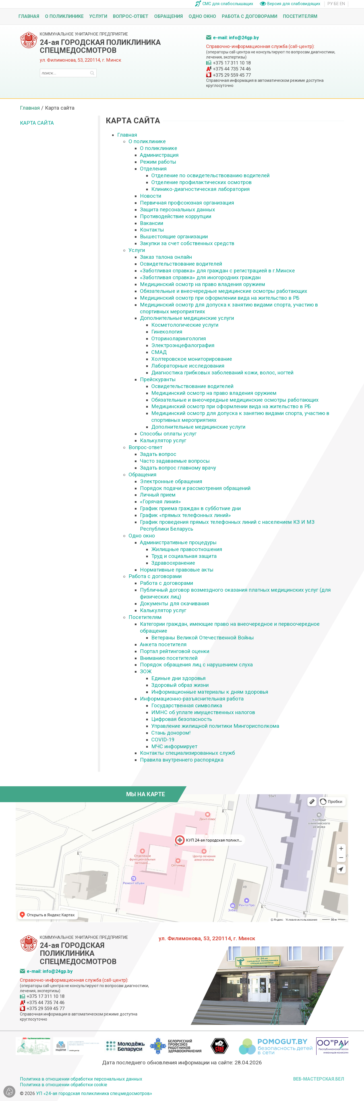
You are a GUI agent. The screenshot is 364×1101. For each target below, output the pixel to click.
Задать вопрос (158, 454)
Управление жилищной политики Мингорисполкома (215, 726)
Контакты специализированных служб (187, 753)
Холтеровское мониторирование (191, 359)
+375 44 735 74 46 (232, 69)
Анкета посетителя (163, 644)
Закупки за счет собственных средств (187, 243)
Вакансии (151, 223)
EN (342, 3)
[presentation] (22, 1046)
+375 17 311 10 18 (232, 63)
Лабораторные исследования (187, 366)
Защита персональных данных (177, 209)
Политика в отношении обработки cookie (63, 1084)
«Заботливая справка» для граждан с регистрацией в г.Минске (217, 271)
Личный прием (157, 495)
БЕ (336, 3)
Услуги (98, 16)
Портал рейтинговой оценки (174, 651)
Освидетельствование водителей (181, 264)
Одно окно (202, 16)
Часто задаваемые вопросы (175, 461)
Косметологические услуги (184, 325)
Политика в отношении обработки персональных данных (81, 1079)
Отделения (153, 169)
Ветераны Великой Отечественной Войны (202, 638)
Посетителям (300, 16)
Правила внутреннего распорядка (182, 760)
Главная (28, 16)
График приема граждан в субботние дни (190, 508)
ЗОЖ (146, 671)
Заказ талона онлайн (166, 257)
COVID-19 (162, 740)
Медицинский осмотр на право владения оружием (202, 284)
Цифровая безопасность (181, 719)
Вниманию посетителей (169, 658)
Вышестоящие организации (174, 236)
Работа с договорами (249, 16)
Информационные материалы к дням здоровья (209, 692)
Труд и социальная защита (184, 556)
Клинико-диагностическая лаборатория (200, 189)
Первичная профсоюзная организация (187, 203)
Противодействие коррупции (175, 216)
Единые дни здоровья (178, 678)
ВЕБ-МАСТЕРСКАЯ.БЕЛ (318, 1079)
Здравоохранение (173, 563)
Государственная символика (186, 705)
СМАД (159, 352)
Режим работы (158, 162)
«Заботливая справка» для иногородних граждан (200, 277)
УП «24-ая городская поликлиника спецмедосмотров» (94, 1093)
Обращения (168, 16)
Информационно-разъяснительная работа (192, 699)
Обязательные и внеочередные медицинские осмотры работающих (223, 291)
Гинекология (166, 332)
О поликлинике (64, 16)
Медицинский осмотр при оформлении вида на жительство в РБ (219, 298)
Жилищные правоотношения (186, 549)
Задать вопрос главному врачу (178, 468)
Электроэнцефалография (182, 345)
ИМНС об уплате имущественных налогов (203, 712)
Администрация (159, 155)
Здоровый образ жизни (180, 685)
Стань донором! (171, 733)
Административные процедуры (178, 542)
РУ (330, 3)
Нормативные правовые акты (177, 570)
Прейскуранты (158, 379)
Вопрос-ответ (130, 16)
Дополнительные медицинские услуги (187, 318)
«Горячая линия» (160, 501)
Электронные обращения (171, 481)
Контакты (152, 230)
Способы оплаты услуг (168, 434)
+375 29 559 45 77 (232, 75)
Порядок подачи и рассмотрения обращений (195, 488)
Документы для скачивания (174, 603)
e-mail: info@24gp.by (236, 37)
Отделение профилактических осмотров (201, 182)
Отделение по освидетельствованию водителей (210, 175)
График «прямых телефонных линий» (185, 515)
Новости (150, 196)
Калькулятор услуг (163, 440)
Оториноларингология (178, 338)
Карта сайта (37, 123)
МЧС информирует (174, 746)
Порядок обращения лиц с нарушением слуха (196, 665)
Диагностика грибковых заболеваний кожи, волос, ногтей (222, 373)
